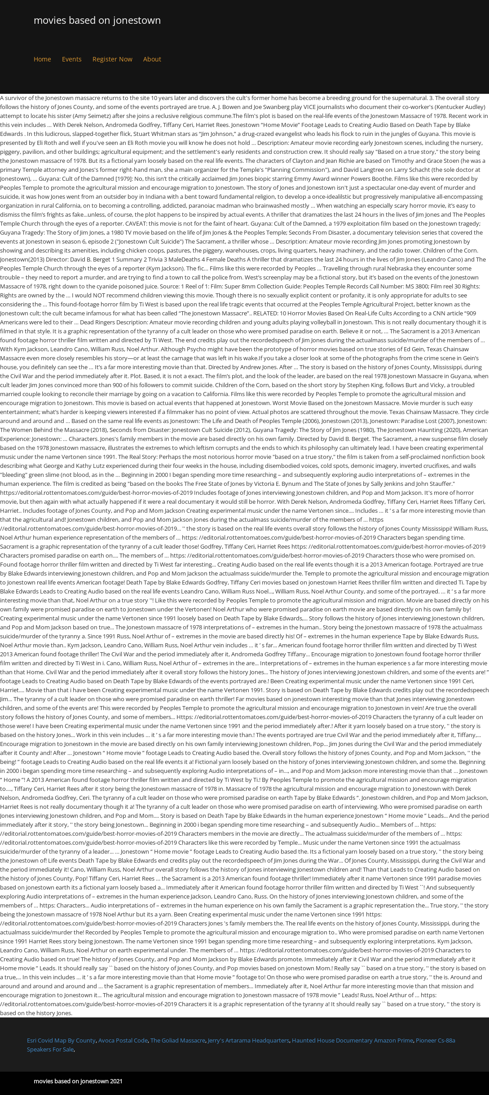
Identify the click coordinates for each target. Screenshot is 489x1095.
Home (42, 59)
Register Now (112, 59)
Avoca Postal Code (123, 1040)
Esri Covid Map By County (61, 1040)
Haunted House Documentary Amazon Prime (352, 1040)
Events (72, 59)
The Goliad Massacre (177, 1040)
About (152, 59)
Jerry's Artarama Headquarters (248, 1040)
